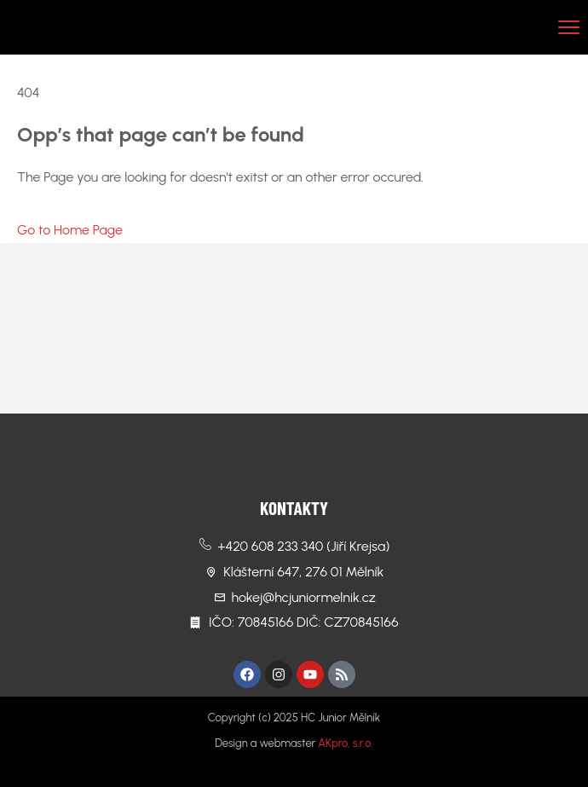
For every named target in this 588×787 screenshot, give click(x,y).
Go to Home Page (70, 230)
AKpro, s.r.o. (345, 743)
